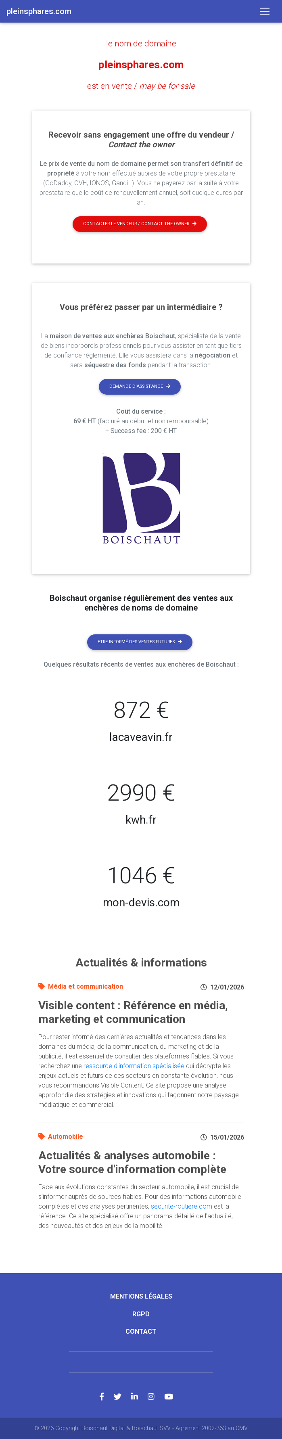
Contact (141, 1331)
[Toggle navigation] (265, 11)
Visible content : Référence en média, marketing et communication (133, 1011)
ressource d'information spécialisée (134, 1065)
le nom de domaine (141, 43)
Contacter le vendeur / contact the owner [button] (139, 223)
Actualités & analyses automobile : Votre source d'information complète (132, 1161)
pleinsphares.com (141, 64)
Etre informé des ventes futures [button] (140, 641)
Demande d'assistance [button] (139, 386)
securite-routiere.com (181, 1206)
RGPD (141, 1314)
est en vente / (141, 86)
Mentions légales (141, 1296)
